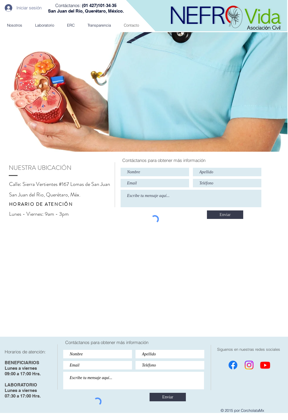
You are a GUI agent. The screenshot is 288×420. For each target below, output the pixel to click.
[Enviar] (225, 214)
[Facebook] (233, 365)
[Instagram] (249, 365)
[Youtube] (265, 365)
